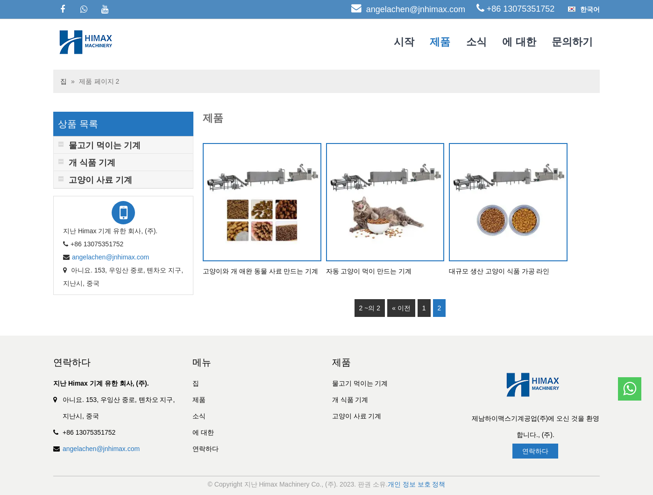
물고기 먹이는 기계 (360, 383)
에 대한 (519, 42)
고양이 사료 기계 (357, 416)
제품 (440, 42)
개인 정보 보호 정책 (417, 484)
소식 (476, 42)
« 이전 (401, 308)
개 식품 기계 (350, 399)
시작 (404, 42)
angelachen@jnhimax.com (415, 9)
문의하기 (572, 42)
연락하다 (205, 448)
